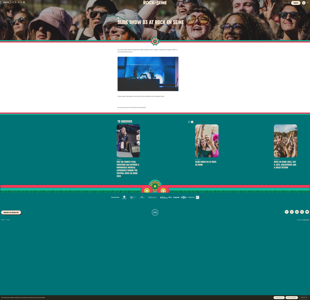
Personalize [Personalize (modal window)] (304, 297)
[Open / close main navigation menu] (304, 3)
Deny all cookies (291, 297)
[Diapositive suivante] (192, 122)
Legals (8, 219)
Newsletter (6, 2)
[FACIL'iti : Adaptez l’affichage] (287, 3)
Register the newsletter (11, 212)
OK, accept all (279, 297)
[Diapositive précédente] (189, 122)
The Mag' (121, 18)
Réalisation (303, 220)
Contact (3, 219)
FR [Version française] (307, 2)
